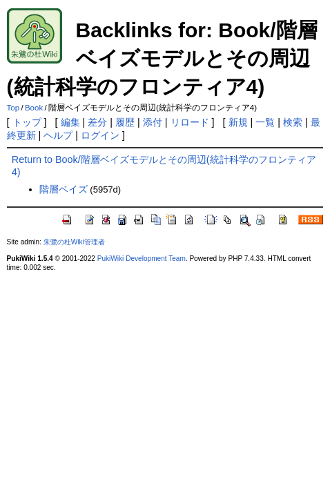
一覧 (265, 122)
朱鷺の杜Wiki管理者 (74, 242)
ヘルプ (57, 135)
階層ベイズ (63, 189)
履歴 (125, 122)
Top (13, 108)
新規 (238, 122)
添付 (152, 122)
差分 (97, 122)
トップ (26, 122)
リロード (190, 122)
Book (34, 108)
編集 (70, 122)
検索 (292, 122)
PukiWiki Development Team (141, 258)
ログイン (100, 135)
